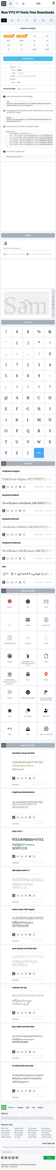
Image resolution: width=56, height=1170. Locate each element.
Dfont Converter (46, 1135)
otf (34, 40)
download (28, 59)
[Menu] (23, 3)
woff (8, 40)
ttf (9, 36)
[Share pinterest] (13, 1157)
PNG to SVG (4, 1128)
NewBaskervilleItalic (10, 519)
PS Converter (45, 1133)
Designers (20, 1107)
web (21, 36)
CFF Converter (5, 1135)
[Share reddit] (6, 1157)
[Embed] (20, 486)
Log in (38, 3)
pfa (47, 40)
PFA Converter (5, 1133)
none (47, 49)
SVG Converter (5, 1130)
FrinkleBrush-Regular (11, 471)
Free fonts (4, 3)
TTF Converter (32, 1128)
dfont (34, 49)
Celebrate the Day (19, 988)
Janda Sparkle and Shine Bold (24, 948)
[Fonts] (51, 20)
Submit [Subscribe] (49, 1158)
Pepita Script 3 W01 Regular (23, 909)
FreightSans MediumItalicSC (23, 792)
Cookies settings (46, 1137)
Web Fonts (11, 1107)
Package (40, 1107)
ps (34, 45)
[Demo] (18, 20)
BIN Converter (19, 1133)
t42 (9, 49)
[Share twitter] (9, 1157)
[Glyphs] (26, 20)
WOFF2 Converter (46, 1130)
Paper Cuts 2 (17, 831)
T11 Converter (32, 1135)
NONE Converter (6, 1137)
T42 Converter (19, 1135)
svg (34, 36)
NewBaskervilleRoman (11, 543)
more (39, 453)
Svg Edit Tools (19, 1128)
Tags (33, 1107)
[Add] (4, 20)
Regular (19, 70)
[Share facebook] (2, 1157)
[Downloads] (11, 486)
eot (47, 36)
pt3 (21, 45)
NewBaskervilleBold (10, 495)
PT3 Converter (32, 1133)
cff (47, 45)
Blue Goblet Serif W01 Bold (23, 1027)
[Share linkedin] (17, 1157)
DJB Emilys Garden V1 (20, 870)
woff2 (22, 40)
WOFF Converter (33, 1130)
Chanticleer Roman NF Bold (23, 753)
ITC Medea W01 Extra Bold (22, 1066)
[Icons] (43, 20)
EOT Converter (19, 1130)
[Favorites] (11, 20)
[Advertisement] (28, 196)
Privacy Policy (32, 1137)
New (4, 567)
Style (27, 1107)
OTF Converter (45, 1128)
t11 (22, 49)
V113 (18, 82)
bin (9, 45)
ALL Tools (17, 1137)
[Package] (34, 20)
